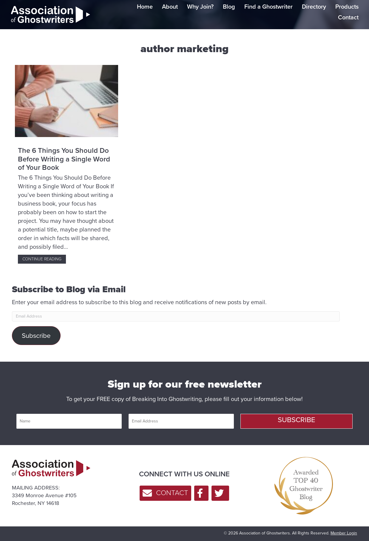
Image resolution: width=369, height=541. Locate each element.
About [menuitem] (170, 6)
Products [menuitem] (347, 6)
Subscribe (36, 336)
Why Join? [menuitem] (200, 6)
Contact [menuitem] (348, 17)
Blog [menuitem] (229, 6)
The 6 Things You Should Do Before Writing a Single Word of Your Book (64, 159)
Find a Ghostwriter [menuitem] (268, 6)
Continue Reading (44, 259)
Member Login (344, 533)
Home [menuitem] (145, 6)
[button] (296, 421)
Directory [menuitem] (314, 6)
